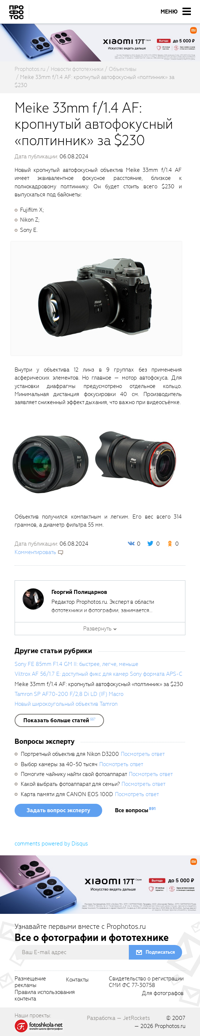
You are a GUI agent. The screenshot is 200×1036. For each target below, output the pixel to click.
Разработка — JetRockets (118, 1018)
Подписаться (160, 952)
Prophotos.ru (170, 1026)
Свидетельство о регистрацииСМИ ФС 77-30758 (146, 982)
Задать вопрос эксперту (58, 810)
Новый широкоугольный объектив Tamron (66, 704)
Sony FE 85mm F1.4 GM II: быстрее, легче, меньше (76, 664)
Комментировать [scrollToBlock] (35, 552)
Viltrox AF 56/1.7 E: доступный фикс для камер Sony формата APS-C (98, 674)
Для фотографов (163, 993)
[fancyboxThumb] (96, 298)
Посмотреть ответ (143, 754)
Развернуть (97, 628)
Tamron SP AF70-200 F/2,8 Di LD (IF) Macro (69, 694)
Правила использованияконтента (45, 995)
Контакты (77, 980)
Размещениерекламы (30, 982)
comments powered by (51, 843)
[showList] (59, 720)
